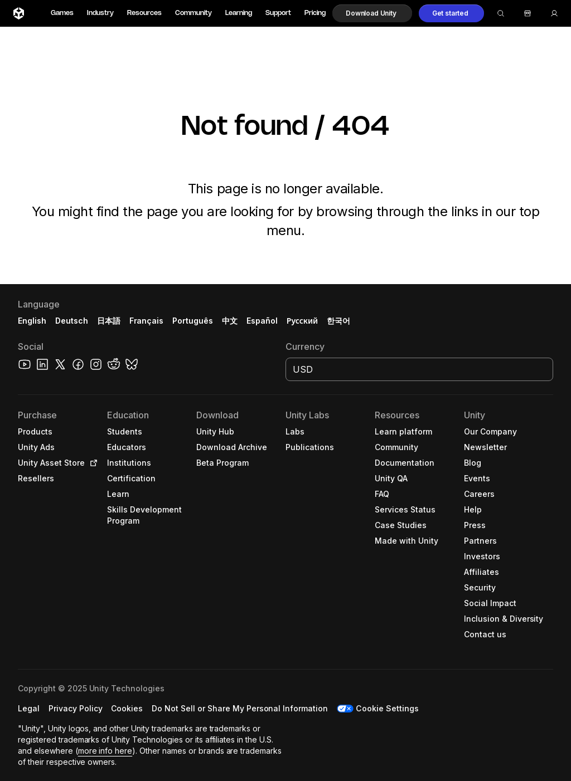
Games (62, 13)
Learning (238, 13)
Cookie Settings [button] (387, 708)
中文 (230, 320)
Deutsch (71, 320)
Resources (144, 13)
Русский (302, 320)
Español (262, 320)
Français (146, 320)
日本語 (108, 320)
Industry (100, 13)
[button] (372, 13)
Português (192, 320)
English (32, 320)
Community (193, 13)
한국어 (338, 320)
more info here (105, 750)
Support (278, 13)
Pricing (315, 13)
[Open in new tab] (91, 462)
